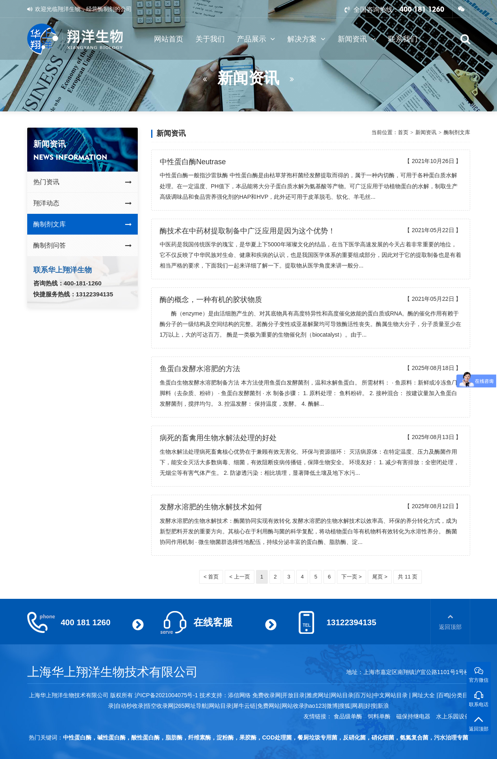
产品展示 (256, 39)
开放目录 (293, 695)
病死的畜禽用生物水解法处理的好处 (218, 438)
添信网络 (239, 695)
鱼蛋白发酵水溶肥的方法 (200, 369)
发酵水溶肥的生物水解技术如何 (211, 507)
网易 (357, 705)
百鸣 (443, 695)
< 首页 (211, 577)
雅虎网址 (317, 695)
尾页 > (379, 577)
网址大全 (422, 695)
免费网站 (268, 705)
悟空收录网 (159, 705)
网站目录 (220, 705)
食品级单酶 (348, 716)
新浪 (383, 705)
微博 (332, 705)
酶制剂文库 (82, 224)
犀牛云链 (244, 705)
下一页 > (351, 577)
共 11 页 (407, 577)
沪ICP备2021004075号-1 (166, 695)
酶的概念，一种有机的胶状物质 (211, 300)
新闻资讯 (357, 39)
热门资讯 (82, 182)
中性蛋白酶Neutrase (193, 162)
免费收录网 (266, 695)
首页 (403, 132)
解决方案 (306, 39)
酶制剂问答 (82, 245)
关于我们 (210, 39)
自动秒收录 (129, 705)
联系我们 (402, 39)
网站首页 (168, 39)
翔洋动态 (82, 203)
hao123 (315, 705)
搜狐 (344, 705)
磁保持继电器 (413, 716)
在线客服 (212, 622)
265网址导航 (191, 705)
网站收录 (293, 705)
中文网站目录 (391, 695)
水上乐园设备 (453, 716)
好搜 (370, 705)
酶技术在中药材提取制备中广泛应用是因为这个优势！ (247, 231)
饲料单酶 (379, 716)
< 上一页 (239, 577)
